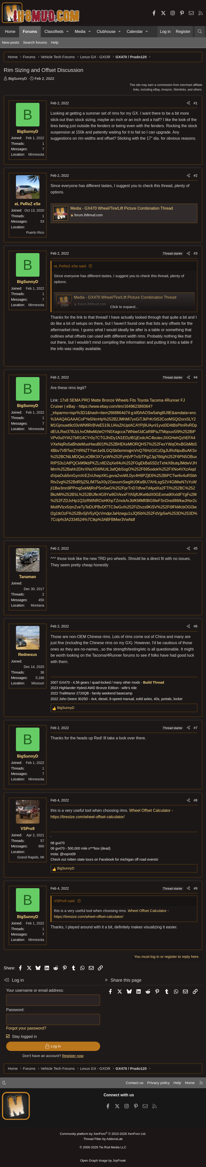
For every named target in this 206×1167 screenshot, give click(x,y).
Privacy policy (158, 1083)
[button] (67, 31)
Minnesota (36, 154)
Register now (73, 1056)
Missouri (37, 683)
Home (10, 31)
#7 (195, 728)
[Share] (188, 103)
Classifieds (53, 31)
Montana (37, 605)
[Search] (200, 31)
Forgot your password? (26, 1028)
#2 (195, 175)
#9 (195, 888)
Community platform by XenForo (103, 1134)
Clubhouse (106, 31)
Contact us (134, 1083)
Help (55, 42)
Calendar (135, 31)
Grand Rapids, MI (30, 857)
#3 (195, 253)
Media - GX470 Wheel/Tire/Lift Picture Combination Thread (121, 208)
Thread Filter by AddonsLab (103, 1139)
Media (80, 31)
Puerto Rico (35, 232)
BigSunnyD (17, 78)
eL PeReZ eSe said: (70, 266)
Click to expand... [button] (124, 307)
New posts (10, 42)
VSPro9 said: (65, 901)
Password (14, 1010)
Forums (30, 31)
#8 (195, 800)
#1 (195, 103)
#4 (195, 377)
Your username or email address (34, 990)
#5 (195, 548)
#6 (195, 626)
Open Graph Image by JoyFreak (103, 1160)
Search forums (35, 42)
